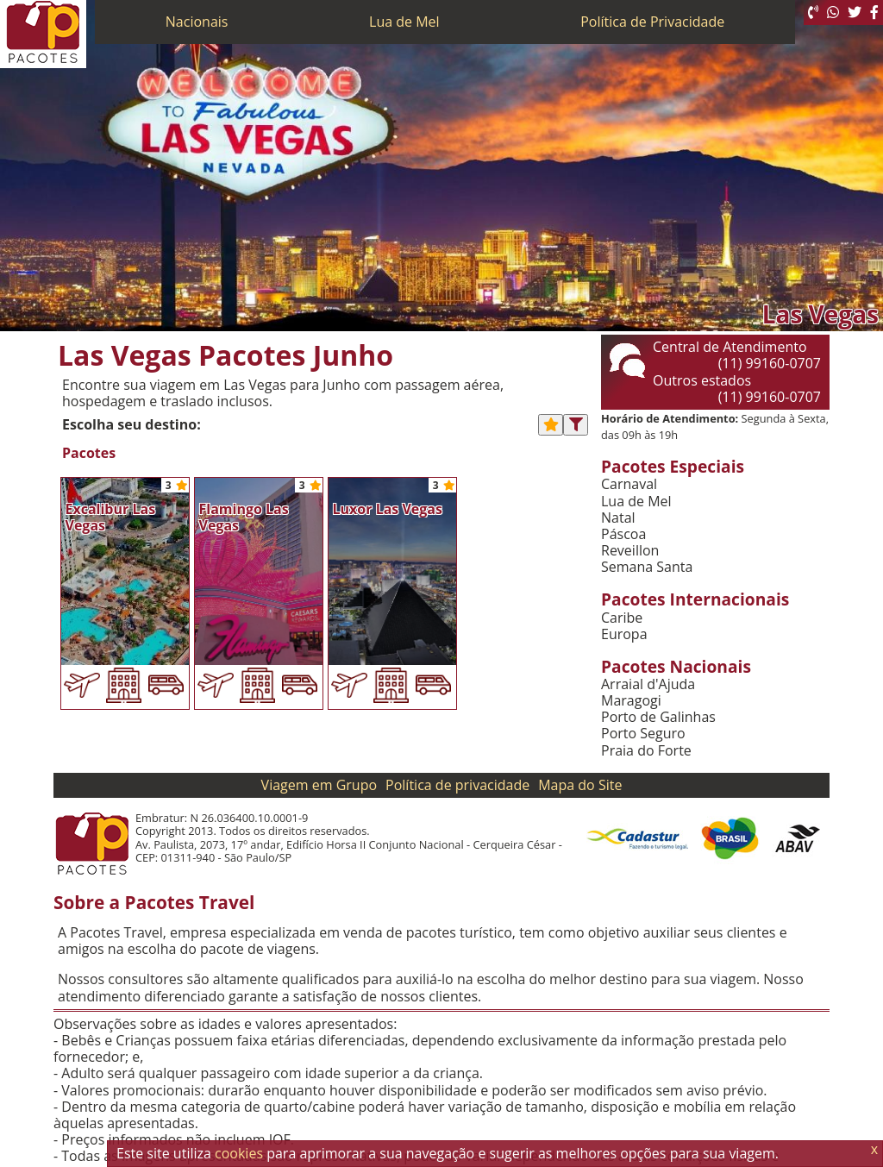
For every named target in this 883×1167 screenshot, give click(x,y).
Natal (618, 518)
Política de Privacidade (652, 21)
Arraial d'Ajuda (648, 684)
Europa (624, 634)
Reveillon (630, 551)
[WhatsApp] (833, 12)
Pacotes (89, 453)
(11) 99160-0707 (769, 363)
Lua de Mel (404, 21)
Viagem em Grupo (319, 784)
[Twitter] (854, 12)
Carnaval (629, 484)
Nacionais (197, 21)
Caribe (621, 618)
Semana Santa (646, 567)
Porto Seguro (643, 733)
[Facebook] (874, 12)
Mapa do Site (580, 784)
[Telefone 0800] (813, 12)
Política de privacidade (457, 784)
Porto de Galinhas (658, 717)
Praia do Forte (646, 751)
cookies (239, 1153)
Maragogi (631, 701)
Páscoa (623, 534)
